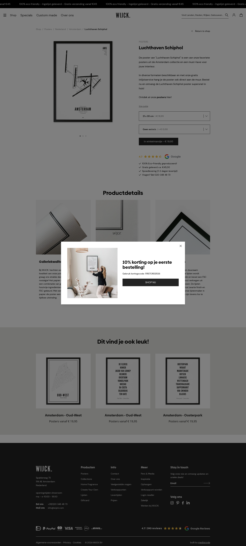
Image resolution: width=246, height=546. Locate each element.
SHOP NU (150, 282)
